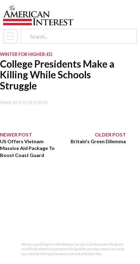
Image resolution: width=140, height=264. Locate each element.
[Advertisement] (63, 200)
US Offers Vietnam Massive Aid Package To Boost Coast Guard (27, 148)
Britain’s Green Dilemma (98, 141)
